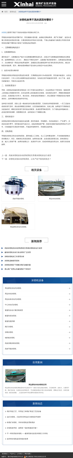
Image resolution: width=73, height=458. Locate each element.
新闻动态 (13, 12)
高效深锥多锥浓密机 (12, 343)
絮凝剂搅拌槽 (10, 321)
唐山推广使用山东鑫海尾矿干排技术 (18, 269)
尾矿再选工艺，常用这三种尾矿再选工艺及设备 (24, 411)
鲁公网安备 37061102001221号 (35, 456)
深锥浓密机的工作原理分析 (14, 256)
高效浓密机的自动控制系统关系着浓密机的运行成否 (30, 155)
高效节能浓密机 (18, 199)
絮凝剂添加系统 (10, 316)
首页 (6, 12)
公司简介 (20, 454)
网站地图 (27, 454)
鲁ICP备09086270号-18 (15, 456)
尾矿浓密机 (9, 327)
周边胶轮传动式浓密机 (18, 227)
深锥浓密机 (9, 332)
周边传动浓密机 (54, 199)
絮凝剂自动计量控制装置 (14, 310)
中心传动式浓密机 (11, 305)
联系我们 (5, 454)
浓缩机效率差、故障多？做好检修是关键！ (22, 428)
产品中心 (12, 454)
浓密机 (4, 32)
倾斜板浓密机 (10, 338)
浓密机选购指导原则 (12, 261)
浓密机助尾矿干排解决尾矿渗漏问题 (18, 265)
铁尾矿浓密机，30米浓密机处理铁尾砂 (21, 422)
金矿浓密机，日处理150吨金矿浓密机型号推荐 (24, 417)
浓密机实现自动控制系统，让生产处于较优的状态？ (30, 159)
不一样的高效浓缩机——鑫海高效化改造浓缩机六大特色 (27, 433)
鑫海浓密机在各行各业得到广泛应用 (18, 252)
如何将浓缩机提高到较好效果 (17, 439)
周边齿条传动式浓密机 (13, 299)
